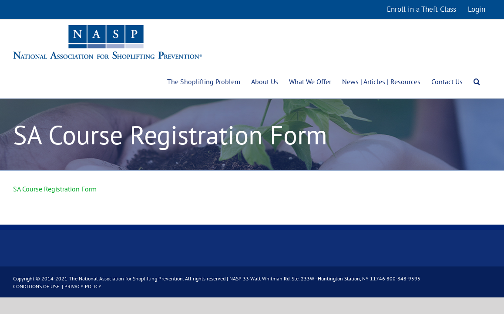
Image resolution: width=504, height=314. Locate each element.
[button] (487, 80)
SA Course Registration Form (55, 188)
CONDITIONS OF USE (36, 286)
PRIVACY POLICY (82, 286)
